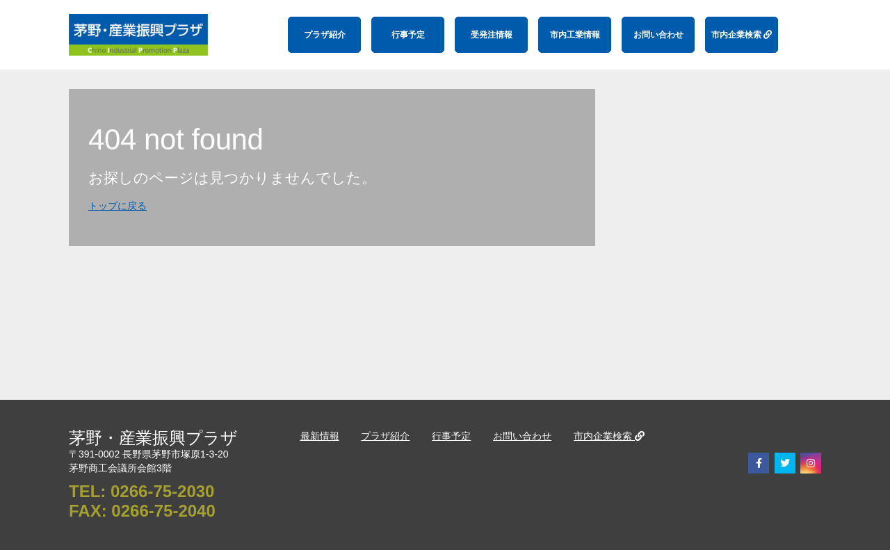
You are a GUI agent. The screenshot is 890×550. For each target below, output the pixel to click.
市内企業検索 (741, 35)
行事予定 (408, 35)
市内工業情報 (575, 35)
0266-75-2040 (163, 510)
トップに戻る (117, 205)
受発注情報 (491, 35)
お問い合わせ (658, 35)
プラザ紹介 (325, 35)
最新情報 (319, 436)
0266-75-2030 (162, 491)
